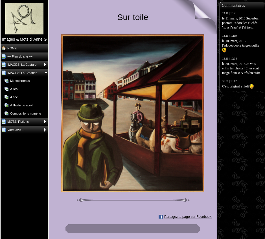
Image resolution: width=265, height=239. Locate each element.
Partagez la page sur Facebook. (188, 217)
